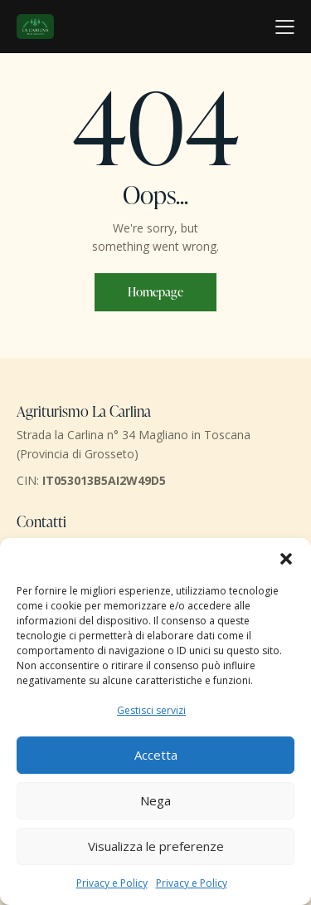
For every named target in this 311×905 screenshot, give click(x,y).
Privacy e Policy (112, 883)
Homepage (155, 292)
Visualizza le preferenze (156, 846)
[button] (286, 558)
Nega (155, 800)
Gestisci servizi (151, 710)
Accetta (155, 754)
